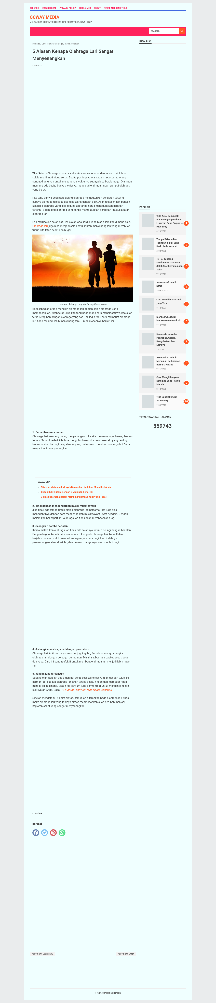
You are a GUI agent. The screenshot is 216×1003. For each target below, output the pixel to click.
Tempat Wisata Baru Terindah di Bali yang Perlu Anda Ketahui (167, 243)
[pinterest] (53, 832)
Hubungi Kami (49, 8)
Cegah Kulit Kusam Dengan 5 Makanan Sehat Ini (67, 492)
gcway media (44, 17)
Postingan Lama (126, 954)
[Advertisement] (83, 94)
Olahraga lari (40, 226)
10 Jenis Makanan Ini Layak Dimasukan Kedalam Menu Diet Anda (76, 487)
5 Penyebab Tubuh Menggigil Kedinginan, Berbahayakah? (168, 361)
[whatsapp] (62, 832)
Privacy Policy (68, 8)
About (97, 8)
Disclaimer (85, 8)
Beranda (34, 8)
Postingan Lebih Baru (42, 954)
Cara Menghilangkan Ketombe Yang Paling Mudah (168, 381)
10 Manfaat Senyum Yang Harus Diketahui (86, 689)
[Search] (164, 31)
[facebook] (35, 832)
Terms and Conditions (115, 8)
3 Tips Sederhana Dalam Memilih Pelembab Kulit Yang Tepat (73, 497)
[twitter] (44, 832)
